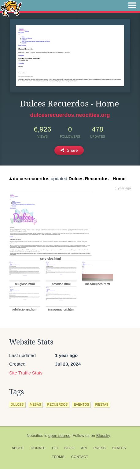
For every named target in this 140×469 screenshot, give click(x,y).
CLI (54, 448)
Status (119, 448)
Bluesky (103, 435)
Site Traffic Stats (25, 372)
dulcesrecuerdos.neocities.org (70, 115)
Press (99, 448)
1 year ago (123, 188)
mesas (35, 404)
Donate (38, 448)
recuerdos (57, 404)
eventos (81, 404)
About (18, 448)
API (84, 448)
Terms (58, 457)
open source (59, 435)
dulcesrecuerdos (29, 178)
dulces (17, 404)
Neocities (35, 435)
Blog (69, 448)
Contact (79, 457)
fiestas (101, 404)
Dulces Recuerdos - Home (96, 178)
